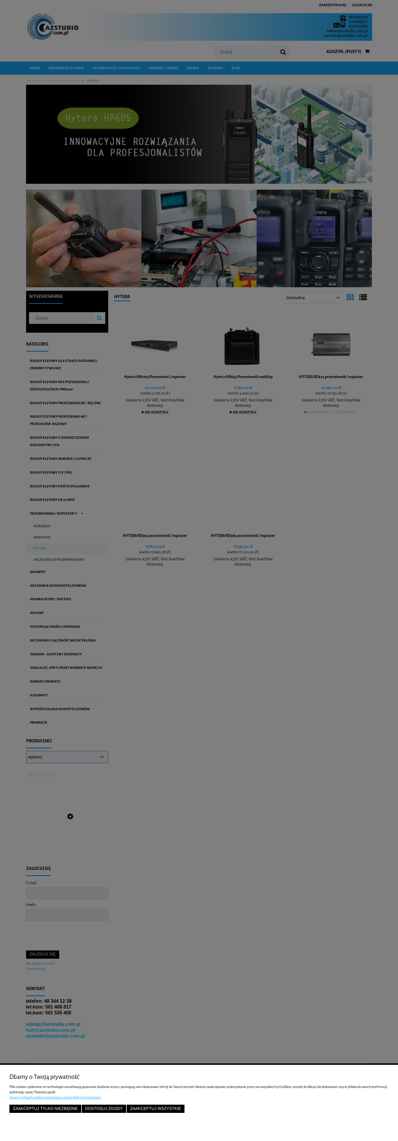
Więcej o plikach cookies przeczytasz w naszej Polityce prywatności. (55, 1097)
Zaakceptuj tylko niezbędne (45, 1108)
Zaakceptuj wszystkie (155, 1108)
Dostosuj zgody (104, 1108)
